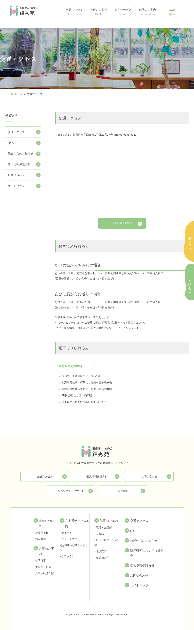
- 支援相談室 (101, 558)
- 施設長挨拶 (41, 533)
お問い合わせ (16, 174)
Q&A (172, 12)
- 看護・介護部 (103, 527)
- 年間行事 (40, 561)
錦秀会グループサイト (71, 491)
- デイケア (66, 533)
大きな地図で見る (122, 223)
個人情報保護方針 (19, 164)
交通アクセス (16, 132)
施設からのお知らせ (20, 153)
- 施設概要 (40, 539)
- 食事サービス (42, 567)
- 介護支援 (100, 551)
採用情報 (123, 491)
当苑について (74, 12)
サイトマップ (16, 185)
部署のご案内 (147, 12)
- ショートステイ (70, 539)
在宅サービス (123, 12)
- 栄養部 (99, 534)
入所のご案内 (99, 12)
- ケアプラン (67, 556)
